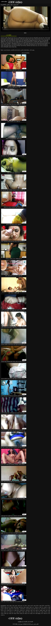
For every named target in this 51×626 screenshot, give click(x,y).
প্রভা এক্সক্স (24, 613)
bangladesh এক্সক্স (5, 605)
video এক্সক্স (11, 605)
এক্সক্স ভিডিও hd (29, 608)
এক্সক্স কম (37, 607)
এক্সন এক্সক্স (47, 610)
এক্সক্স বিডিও (16, 608)
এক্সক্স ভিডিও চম (44, 608)
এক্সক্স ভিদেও (22, 610)
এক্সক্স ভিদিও (16, 610)
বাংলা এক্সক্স (29, 613)
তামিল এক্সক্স (3, 613)
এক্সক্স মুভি (27, 610)
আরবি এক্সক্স (32, 605)
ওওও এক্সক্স (3, 612)
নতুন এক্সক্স (8, 613)
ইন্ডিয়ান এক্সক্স (3, 607)
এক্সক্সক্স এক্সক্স (42, 610)
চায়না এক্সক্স (40, 612)
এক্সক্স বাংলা (11, 608)
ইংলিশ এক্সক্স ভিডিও (46, 605)
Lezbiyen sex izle (27, 624)
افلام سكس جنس (35, 624)
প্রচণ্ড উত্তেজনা (7, 50)
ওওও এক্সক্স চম (9, 612)
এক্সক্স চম (45, 607)
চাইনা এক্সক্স (30, 612)
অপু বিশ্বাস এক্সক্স (26, 605)
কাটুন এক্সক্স (24, 612)
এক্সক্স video (14, 624)
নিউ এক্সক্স (14, 613)
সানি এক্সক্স (32, 50)
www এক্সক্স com (18, 605)
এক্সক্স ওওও (31, 607)
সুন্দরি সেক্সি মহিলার (25, 50)
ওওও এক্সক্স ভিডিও (17, 612)
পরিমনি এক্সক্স (19, 613)
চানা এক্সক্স (35, 612)
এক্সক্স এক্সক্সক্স (26, 607)
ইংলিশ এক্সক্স (38, 605)
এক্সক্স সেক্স (32, 610)
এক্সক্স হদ (37, 610)
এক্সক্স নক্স (6, 608)
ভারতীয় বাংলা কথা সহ (16, 50)
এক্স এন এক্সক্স (10, 607)
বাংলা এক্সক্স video (36, 613)
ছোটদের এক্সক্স (47, 612)
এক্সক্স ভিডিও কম (36, 608)
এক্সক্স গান (41, 607)
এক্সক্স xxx (20, 607)
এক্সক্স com (15, 607)
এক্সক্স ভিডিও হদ (10, 610)
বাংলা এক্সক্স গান (44, 613)
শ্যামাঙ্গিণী (3, 5)
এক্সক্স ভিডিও (22, 608)
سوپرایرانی (20, 624)
